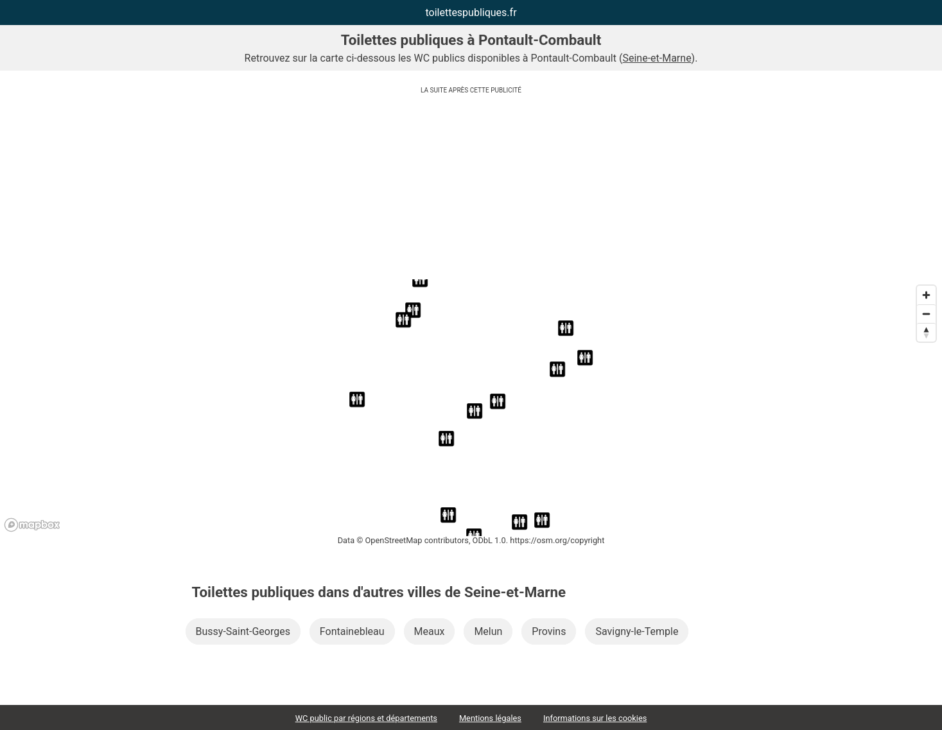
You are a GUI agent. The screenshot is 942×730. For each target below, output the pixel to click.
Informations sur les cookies (595, 718)
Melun (488, 631)
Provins (549, 631)
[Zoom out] (926, 313)
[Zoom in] (926, 295)
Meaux (429, 631)
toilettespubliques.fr (470, 12)
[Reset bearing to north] (926, 332)
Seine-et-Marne (656, 58)
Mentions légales (490, 718)
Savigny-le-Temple (636, 631)
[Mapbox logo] (32, 524)
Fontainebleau (352, 631)
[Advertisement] (471, 189)
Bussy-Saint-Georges (243, 631)
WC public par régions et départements (366, 718)
